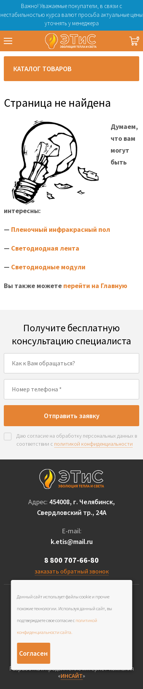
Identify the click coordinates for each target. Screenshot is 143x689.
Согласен (33, 653)
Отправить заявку (72, 415)
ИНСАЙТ (72, 675)
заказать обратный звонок (72, 571)
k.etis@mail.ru (72, 541)
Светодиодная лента (45, 248)
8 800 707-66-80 (71, 560)
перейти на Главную (95, 285)
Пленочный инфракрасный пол (60, 229)
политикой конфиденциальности (93, 443)
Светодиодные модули (48, 266)
